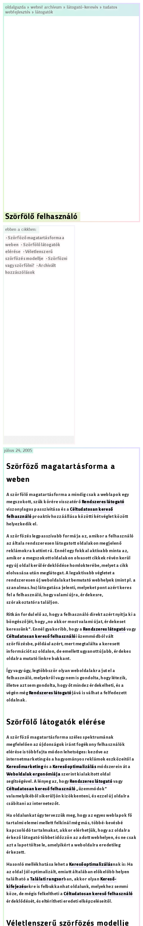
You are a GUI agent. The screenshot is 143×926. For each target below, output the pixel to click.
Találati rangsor (47, 879)
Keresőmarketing (24, 767)
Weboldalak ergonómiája (33, 774)
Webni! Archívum (46, 7)
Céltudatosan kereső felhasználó (41, 636)
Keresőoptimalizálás (74, 767)
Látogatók (44, 12)
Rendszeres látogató (103, 502)
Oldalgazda (16, 7)
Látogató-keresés (82, 7)
